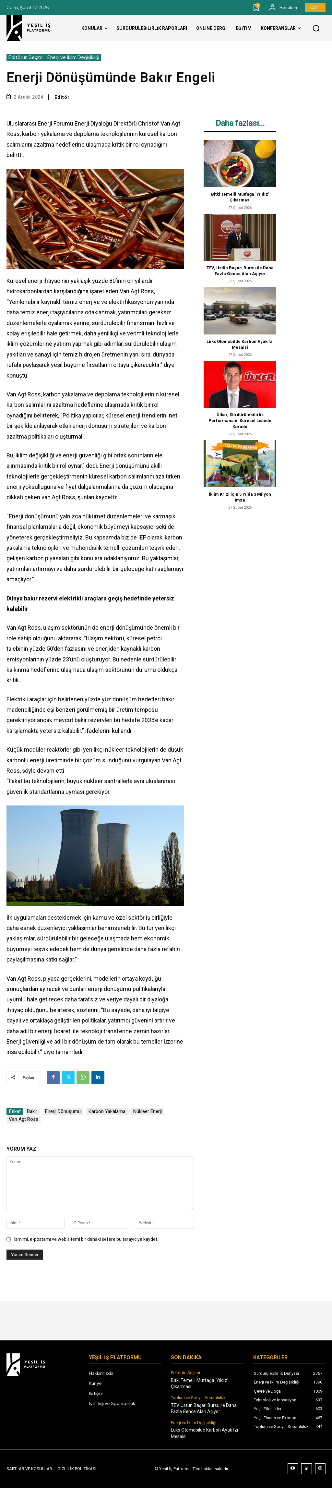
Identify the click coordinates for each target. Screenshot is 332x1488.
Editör (62, 97)
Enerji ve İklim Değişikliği (73, 57)
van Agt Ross (23, 1119)
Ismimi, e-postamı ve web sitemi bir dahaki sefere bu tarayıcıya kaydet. (86, 1239)
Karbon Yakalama (107, 1111)
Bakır (32, 1111)
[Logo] (34, 28)
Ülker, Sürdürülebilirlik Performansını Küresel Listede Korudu (239, 420)
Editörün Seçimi (25, 57)
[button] (316, 28)
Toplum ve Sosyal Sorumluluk (198, 1397)
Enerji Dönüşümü (63, 1111)
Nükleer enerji (147, 1111)
